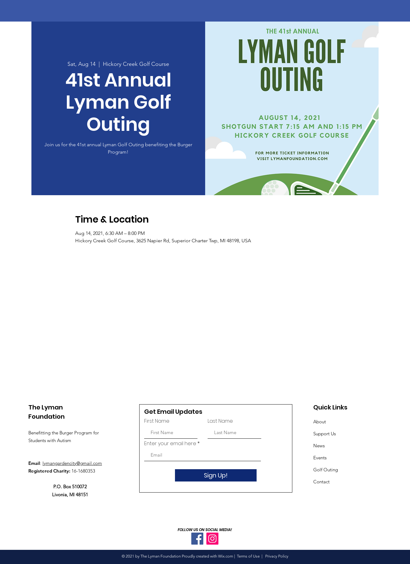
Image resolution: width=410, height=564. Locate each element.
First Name (156, 421)
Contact (321, 482)
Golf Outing (326, 470)
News (319, 446)
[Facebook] (197, 539)
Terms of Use (248, 556)
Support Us (324, 434)
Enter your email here (170, 443)
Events (320, 458)
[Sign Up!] (216, 475)
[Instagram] (212, 539)
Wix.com (225, 556)
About (319, 422)
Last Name (220, 421)
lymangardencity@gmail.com (72, 463)
